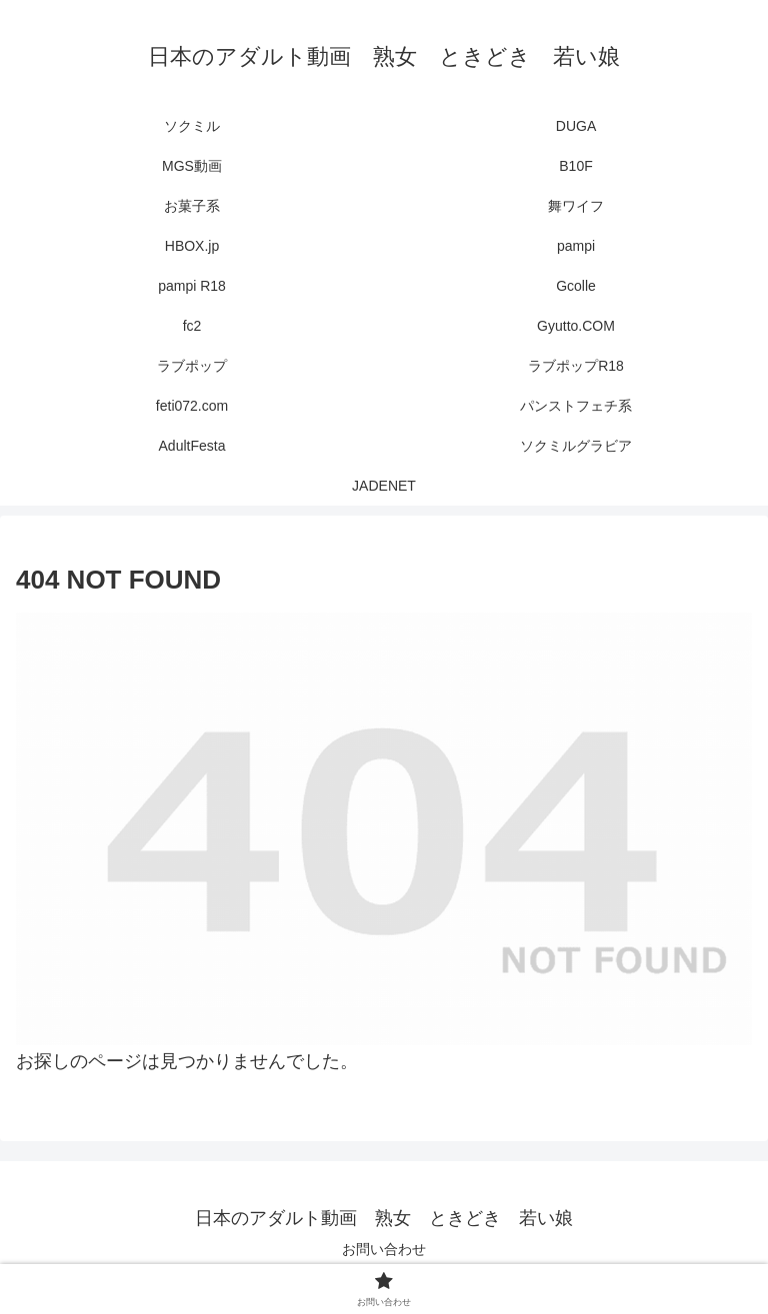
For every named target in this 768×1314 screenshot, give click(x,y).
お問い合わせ (384, 1249)
